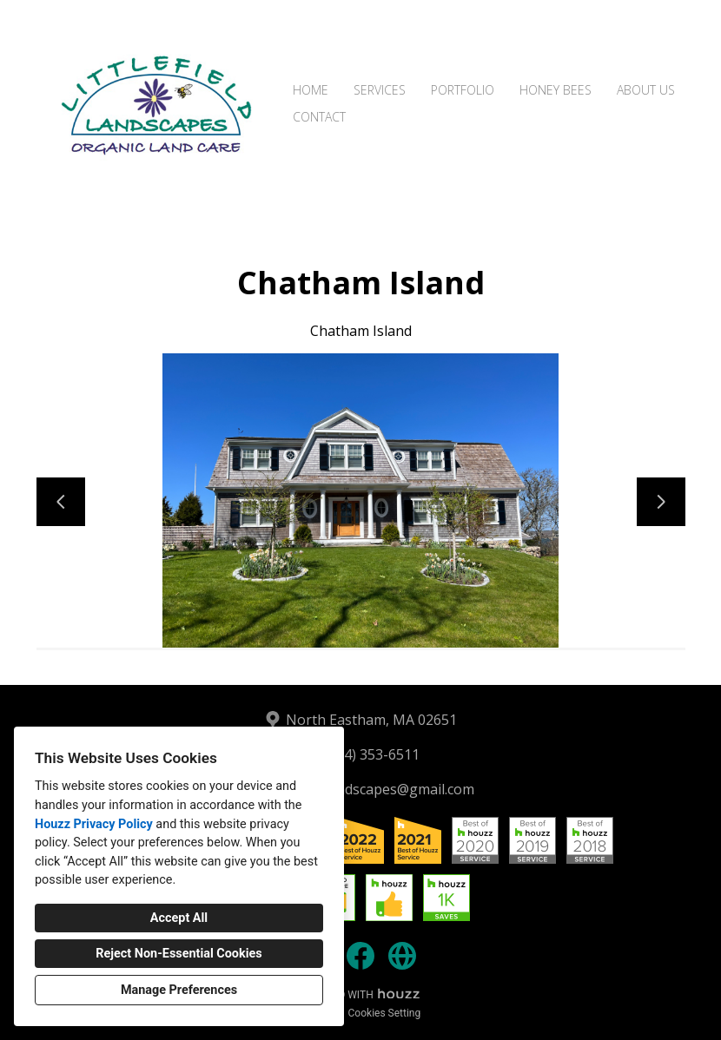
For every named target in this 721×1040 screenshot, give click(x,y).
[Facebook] (360, 956)
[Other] (402, 956)
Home (310, 90)
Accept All (179, 918)
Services (380, 90)
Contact (319, 117)
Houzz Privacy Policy (94, 824)
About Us (646, 90)
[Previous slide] (60, 501)
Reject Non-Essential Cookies (178, 953)
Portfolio (462, 90)
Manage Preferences (179, 990)
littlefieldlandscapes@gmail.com (371, 789)
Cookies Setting (384, 1013)
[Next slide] (661, 501)
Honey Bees (555, 90)
